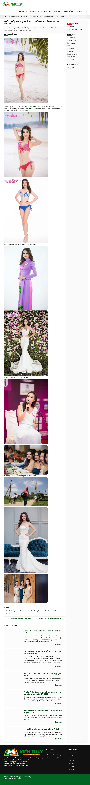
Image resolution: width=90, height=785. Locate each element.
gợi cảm (51, 608)
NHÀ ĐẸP (57, 11)
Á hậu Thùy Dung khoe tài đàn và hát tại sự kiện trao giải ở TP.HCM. (42, 693)
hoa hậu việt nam (31, 108)
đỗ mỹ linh (32, 106)
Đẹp (39, 11)
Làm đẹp (72, 37)
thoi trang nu (10, 613)
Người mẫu (72, 68)
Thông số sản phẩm (53, 758)
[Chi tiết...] (58, 644)
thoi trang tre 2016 (51, 611)
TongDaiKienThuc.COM (12, 16)
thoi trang (23, 611)
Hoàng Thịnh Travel (75, 29)
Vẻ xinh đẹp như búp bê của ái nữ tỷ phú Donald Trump (20, 619)
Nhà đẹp (72, 43)
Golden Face (51, 752)
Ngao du (47, 11)
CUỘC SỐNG (68, 11)
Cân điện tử (73, 26)
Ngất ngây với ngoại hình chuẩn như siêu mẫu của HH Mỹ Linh (46, 16)
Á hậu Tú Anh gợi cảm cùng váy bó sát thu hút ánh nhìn (49, 619)
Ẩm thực (72, 46)
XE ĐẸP (31, 11)
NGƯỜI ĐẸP (81, 11)
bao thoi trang (10, 611)
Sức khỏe (72, 48)
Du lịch (71, 59)
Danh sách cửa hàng (54, 755)
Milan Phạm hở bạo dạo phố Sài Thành (42, 729)
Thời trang (72, 40)
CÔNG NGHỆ (21, 11)
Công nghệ (73, 54)
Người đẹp (24, 16)
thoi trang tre (35, 611)
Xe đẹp (71, 51)
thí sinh (30, 608)
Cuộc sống (73, 57)
